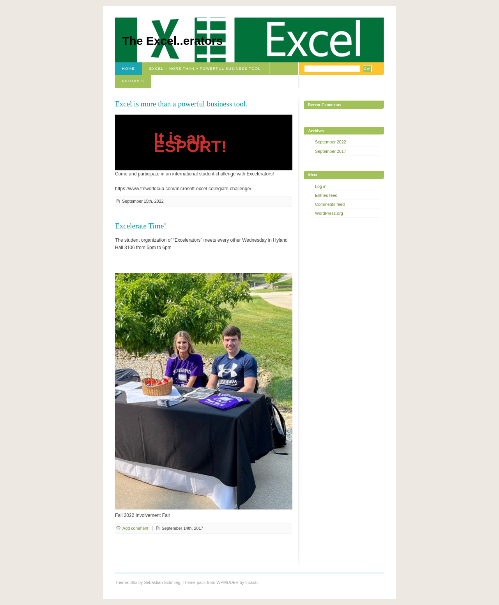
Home (128, 68)
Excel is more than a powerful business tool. (181, 104)
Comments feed (330, 204)
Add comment (135, 528)
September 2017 (330, 151)
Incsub (251, 582)
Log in (320, 186)
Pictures (133, 81)
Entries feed (326, 195)
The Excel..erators (172, 40)
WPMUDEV (227, 582)
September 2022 (330, 142)
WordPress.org (329, 213)
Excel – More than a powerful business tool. (205, 68)
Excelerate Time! (140, 226)
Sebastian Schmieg (162, 582)
